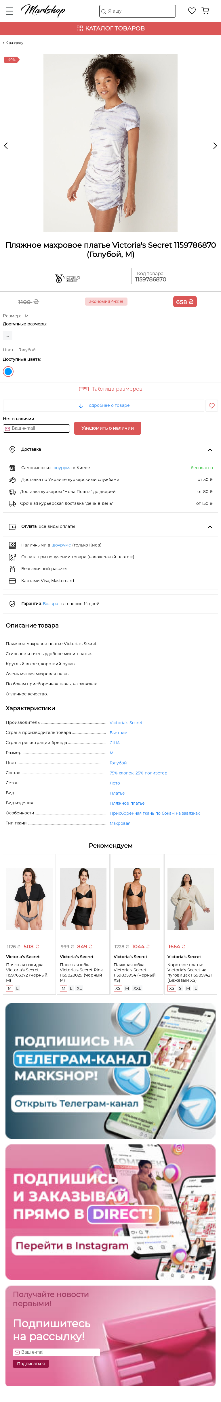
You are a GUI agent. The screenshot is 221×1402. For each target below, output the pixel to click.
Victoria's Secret (126, 722)
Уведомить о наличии (107, 428)
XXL (137, 988)
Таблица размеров (117, 389)
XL (79, 988)
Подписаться (31, 1363)
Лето (115, 783)
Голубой (8, 371)
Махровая (120, 823)
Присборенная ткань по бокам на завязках (155, 813)
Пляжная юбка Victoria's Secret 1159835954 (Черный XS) (135, 972)
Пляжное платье (127, 803)
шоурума (62, 467)
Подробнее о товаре (103, 405)
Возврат (51, 603)
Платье (117, 793)
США (115, 742)
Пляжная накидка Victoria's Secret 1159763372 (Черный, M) (27, 972)
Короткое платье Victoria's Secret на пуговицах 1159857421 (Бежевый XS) (189, 972)
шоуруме (61, 545)
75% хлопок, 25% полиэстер (138, 773)
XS (118, 988)
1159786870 (150, 279)
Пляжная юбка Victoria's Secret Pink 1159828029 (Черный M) (81, 972)
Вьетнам (118, 732)
